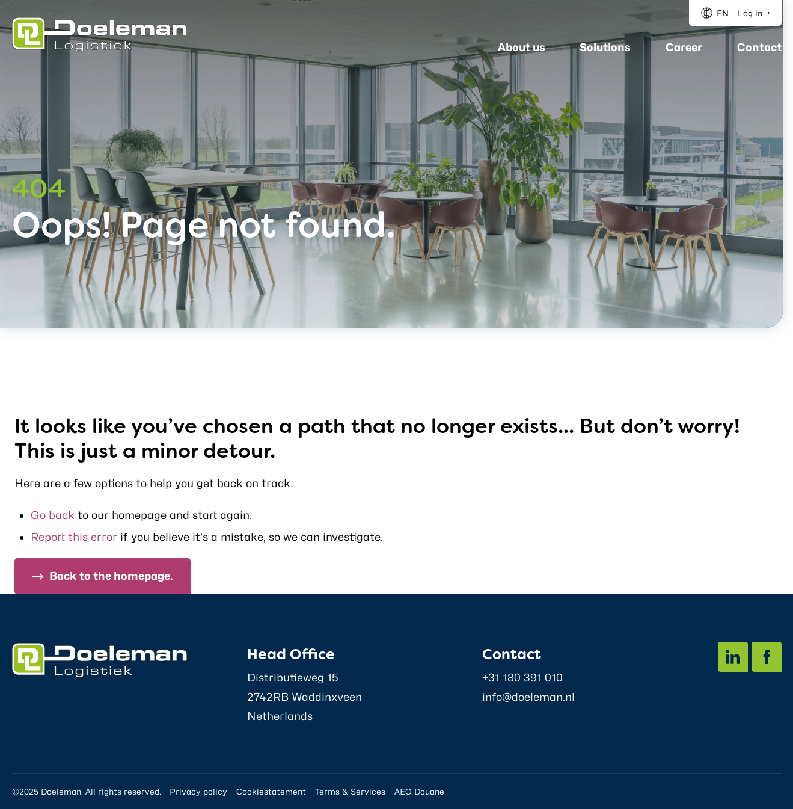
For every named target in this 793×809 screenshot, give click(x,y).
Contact (759, 47)
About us (521, 47)
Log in (750, 13)
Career (684, 47)
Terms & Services (350, 791)
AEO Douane (419, 791)
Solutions (605, 47)
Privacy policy (198, 791)
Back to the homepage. (111, 576)
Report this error (74, 537)
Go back (53, 515)
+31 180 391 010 (522, 677)
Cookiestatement (271, 791)
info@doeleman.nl (528, 697)
